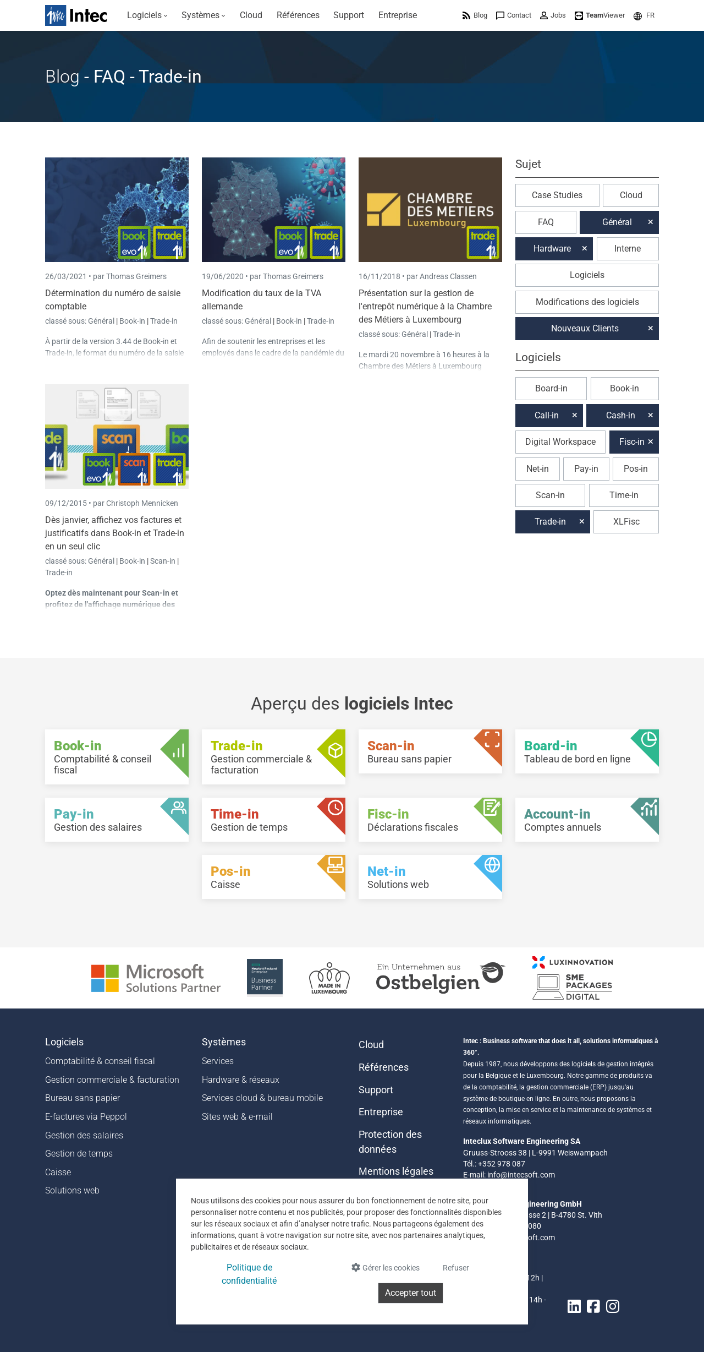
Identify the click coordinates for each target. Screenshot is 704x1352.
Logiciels (587, 275)
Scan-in (162, 561)
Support (376, 1089)
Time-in (624, 495)
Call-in (547, 415)
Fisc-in (632, 442)
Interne (627, 248)
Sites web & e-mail (237, 1116)
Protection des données (390, 1141)
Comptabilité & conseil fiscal (100, 1061)
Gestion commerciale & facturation (112, 1080)
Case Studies (557, 195)
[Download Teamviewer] (599, 15)
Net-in (537, 469)
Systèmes (224, 1042)
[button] (644, 15)
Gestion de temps (79, 1153)
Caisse (58, 1172)
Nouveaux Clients (585, 328)
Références (384, 1067)
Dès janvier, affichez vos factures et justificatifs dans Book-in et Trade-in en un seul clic (114, 533)
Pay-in (586, 469)
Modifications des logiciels (587, 302)
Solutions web (72, 1190)
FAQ (546, 222)
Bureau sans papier (82, 1098)
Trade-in (164, 321)
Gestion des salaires (84, 1135)
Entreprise (381, 1111)
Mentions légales (396, 1171)
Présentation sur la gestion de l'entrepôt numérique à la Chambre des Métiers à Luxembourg (425, 306)
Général (102, 321)
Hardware (552, 248)
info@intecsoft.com (521, 1174)
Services (218, 1061)
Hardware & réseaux (240, 1080)
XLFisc (626, 521)
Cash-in (620, 415)
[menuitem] (147, 15)
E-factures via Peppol (86, 1116)
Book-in (132, 321)
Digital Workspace (560, 442)
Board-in (551, 388)
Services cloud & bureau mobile (262, 1098)
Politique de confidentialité (249, 1274)
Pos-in (636, 469)
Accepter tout (410, 1293)
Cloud (631, 195)
